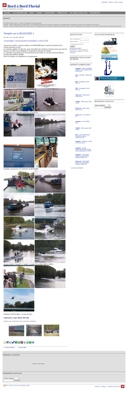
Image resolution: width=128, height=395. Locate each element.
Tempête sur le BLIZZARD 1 (19, 33)
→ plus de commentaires (76, 168)
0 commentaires (32, 41)
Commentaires (22, 385)
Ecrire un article (118, 2)
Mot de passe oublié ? (76, 48)
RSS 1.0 (8, 385)
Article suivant (22, 347)
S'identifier (104, 2)
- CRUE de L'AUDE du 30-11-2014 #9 (83, 142)
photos (10, 318)
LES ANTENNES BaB (20, 13)
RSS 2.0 (12, 385)
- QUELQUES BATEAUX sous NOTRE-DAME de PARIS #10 (82, 163)
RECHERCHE (94, 13)
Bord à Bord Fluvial (21, 6)
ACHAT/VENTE (50, 13)
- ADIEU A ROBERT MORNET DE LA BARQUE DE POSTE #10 (83, 70)
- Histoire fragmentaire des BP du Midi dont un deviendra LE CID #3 (83, 149)
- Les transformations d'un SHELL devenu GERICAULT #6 (82, 136)
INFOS (32, 13)
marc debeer (9, 41)
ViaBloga (103, 386)
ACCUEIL (7, 13)
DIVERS (39, 13)
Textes (28, 385)
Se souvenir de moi (76, 44)
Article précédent (10, 347)
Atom (16, 385)
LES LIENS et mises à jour (79, 13)
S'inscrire (110, 2)
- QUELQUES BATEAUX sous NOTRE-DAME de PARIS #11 (82, 156)
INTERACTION (62, 13)
